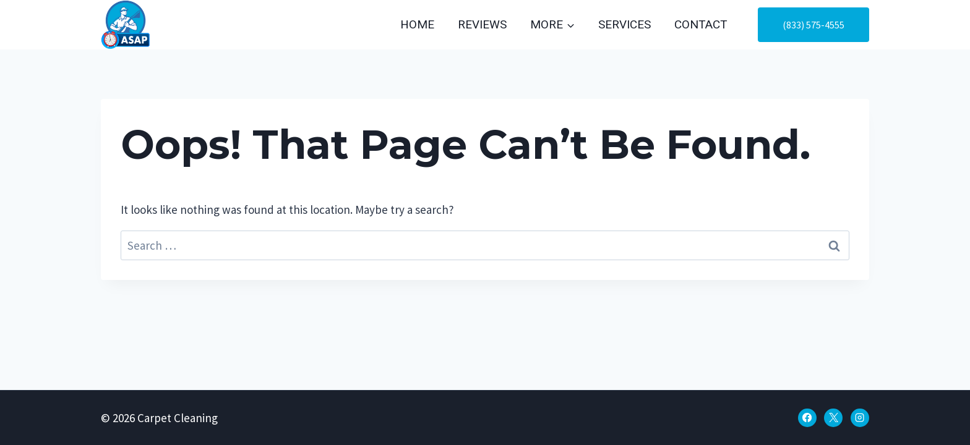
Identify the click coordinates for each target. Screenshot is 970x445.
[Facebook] (807, 418)
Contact (701, 24)
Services (624, 24)
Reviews (482, 24)
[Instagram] (860, 418)
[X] (833, 418)
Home (417, 24)
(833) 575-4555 (813, 25)
